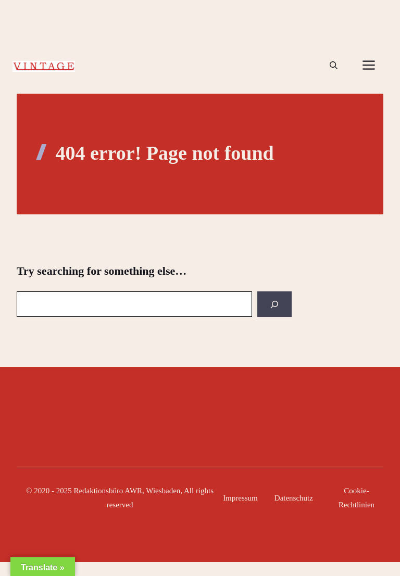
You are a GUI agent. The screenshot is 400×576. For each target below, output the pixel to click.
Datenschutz (293, 498)
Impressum (240, 498)
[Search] (274, 304)
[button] (333, 65)
